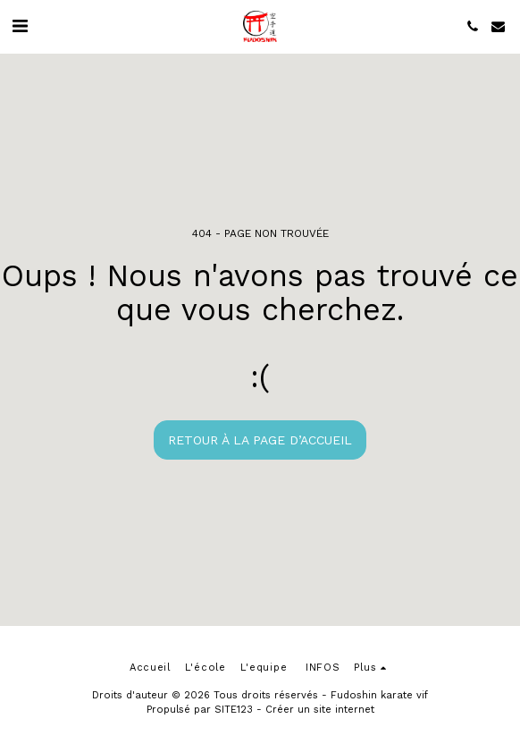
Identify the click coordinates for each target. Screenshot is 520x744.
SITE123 (233, 709)
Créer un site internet (319, 709)
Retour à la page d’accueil (260, 440)
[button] (19, 26)
